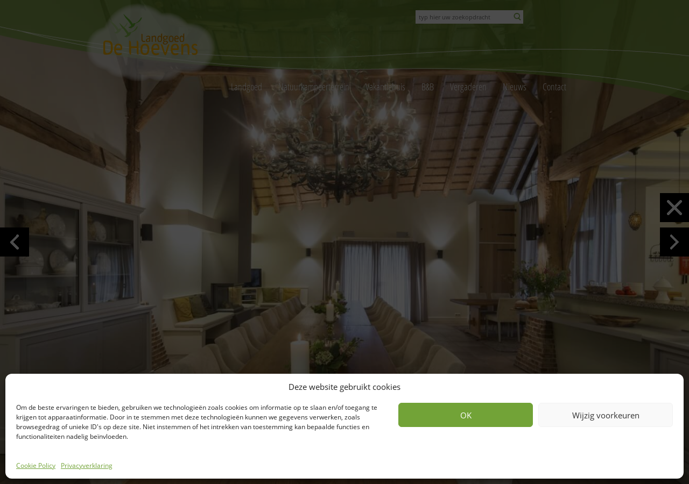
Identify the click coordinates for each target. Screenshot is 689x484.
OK (466, 415)
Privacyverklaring (87, 465)
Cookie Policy (35, 465)
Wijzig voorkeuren (605, 415)
